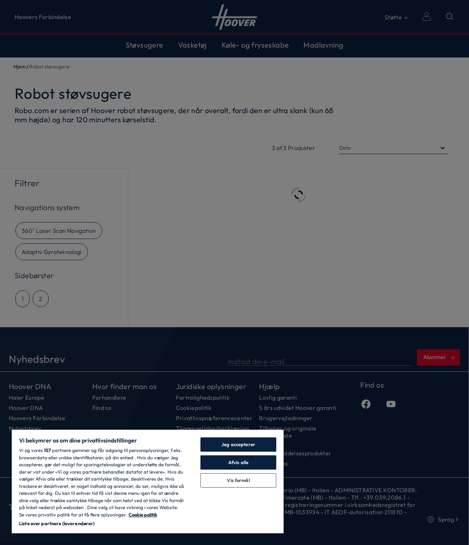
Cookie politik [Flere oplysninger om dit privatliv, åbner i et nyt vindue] (143, 515)
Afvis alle (238, 462)
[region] (148, 481)
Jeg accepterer (238, 444)
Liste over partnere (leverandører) (57, 523)
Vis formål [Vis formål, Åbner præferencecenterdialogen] (238, 480)
